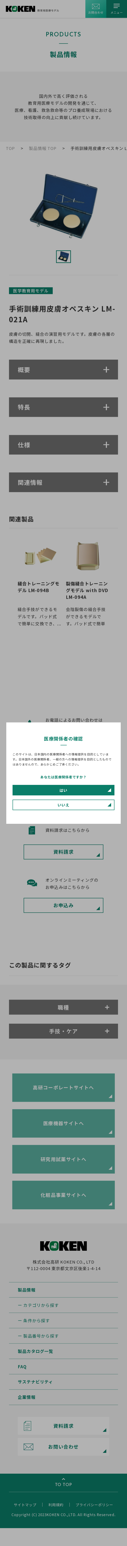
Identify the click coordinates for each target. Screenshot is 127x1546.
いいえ (63, 805)
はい (63, 790)
